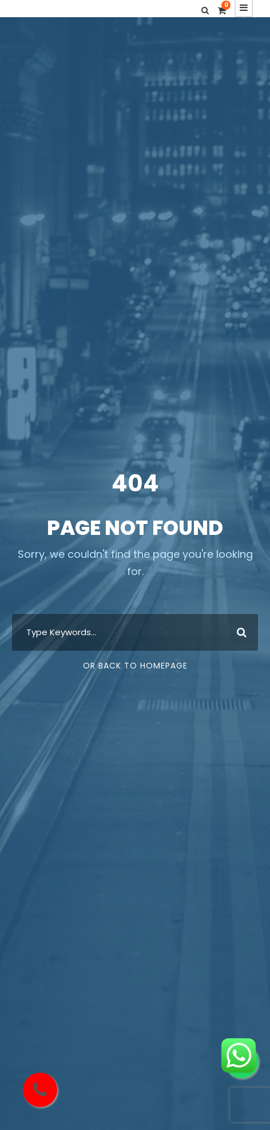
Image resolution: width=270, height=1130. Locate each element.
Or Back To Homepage (135, 665)
